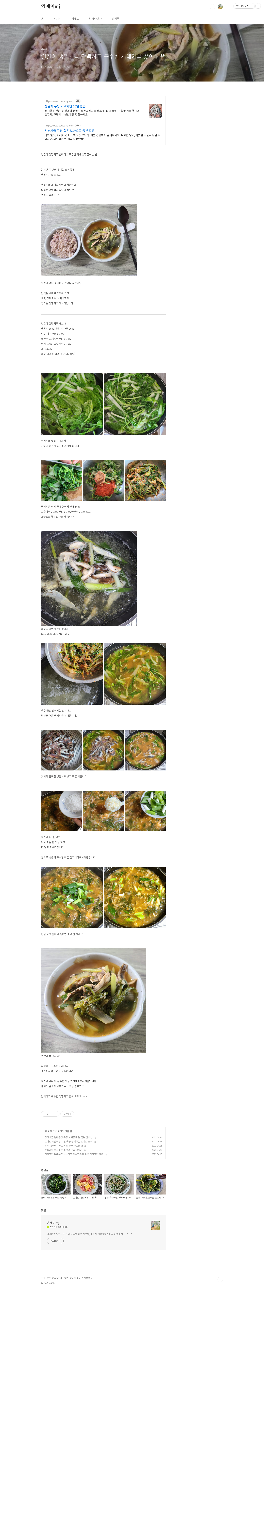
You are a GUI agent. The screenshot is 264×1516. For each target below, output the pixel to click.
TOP (220, 1401)
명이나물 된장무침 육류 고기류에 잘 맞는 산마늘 (68, 1184)
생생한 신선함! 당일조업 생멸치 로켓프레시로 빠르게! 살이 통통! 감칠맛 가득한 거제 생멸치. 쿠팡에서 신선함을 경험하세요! (92, 112)
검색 (212, 6)
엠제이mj (50, 6)
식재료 (75, 19)
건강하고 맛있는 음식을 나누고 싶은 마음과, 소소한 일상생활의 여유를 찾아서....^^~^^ (89, 1356)
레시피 (57, 19)
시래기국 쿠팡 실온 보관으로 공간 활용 (70, 130)
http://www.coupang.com (59, 101)
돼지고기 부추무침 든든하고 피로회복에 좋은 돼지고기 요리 (74, 1201)
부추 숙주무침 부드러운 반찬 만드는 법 (64, 1193)
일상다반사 (95, 19)
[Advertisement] (103, 1125)
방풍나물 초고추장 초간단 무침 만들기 (63, 1197)
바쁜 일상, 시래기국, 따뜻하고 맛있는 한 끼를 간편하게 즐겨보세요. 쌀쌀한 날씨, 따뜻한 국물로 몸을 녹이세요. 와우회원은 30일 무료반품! (102, 137)
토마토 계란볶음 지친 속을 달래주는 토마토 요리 (68, 1188)
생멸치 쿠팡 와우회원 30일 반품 (65, 106)
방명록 (115, 19)
